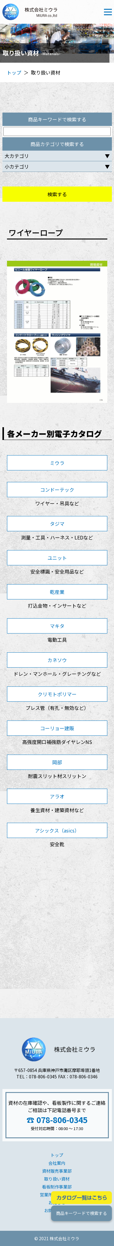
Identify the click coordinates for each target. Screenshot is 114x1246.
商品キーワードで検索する (81, 1213)
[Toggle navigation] (108, 12)
